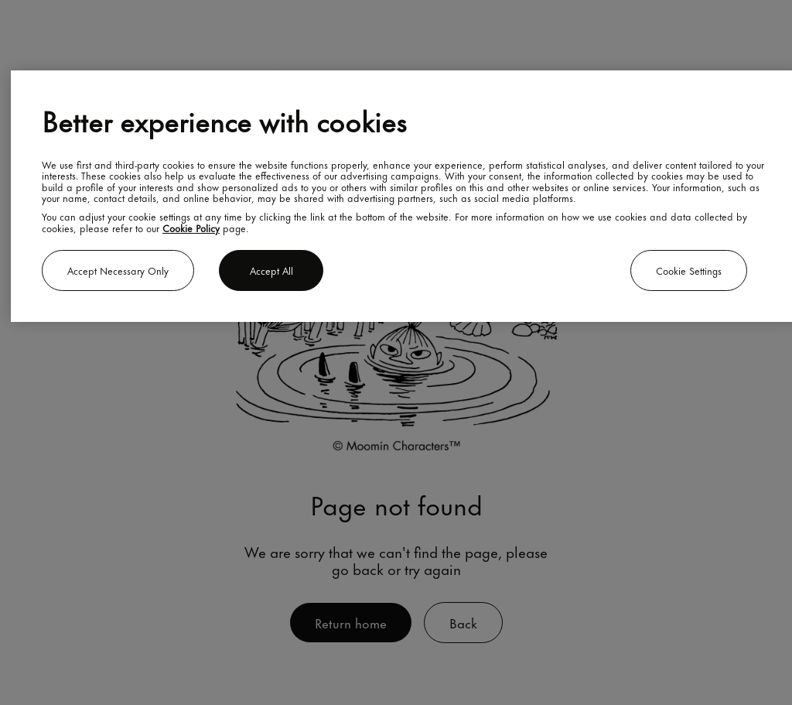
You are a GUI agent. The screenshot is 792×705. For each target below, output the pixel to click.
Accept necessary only (118, 270)
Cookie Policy (191, 227)
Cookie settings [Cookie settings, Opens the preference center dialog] (689, 270)
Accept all (271, 270)
